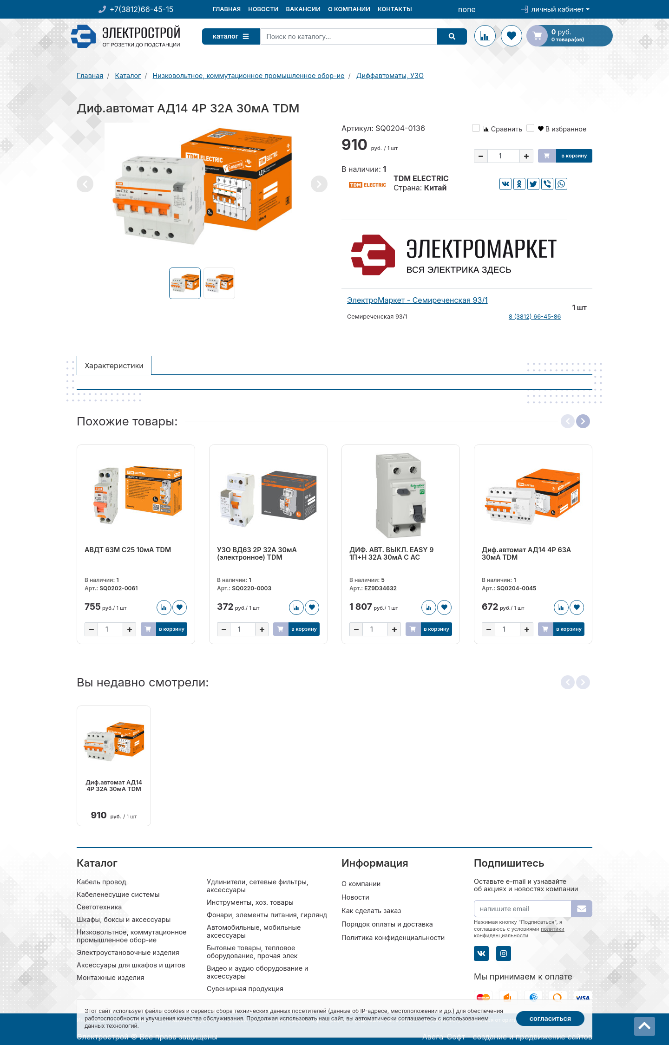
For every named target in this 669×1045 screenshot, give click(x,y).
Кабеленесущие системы (118, 893)
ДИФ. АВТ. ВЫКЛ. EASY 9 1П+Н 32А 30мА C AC (391, 553)
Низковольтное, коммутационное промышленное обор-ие (132, 935)
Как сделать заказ (371, 910)
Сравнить (503, 129)
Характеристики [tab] (114, 365)
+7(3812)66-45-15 (141, 9)
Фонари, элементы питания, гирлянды (269, 914)
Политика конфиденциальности (393, 936)
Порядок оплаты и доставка (387, 923)
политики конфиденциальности (519, 931)
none (467, 9)
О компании (349, 9)
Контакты (395, 9)
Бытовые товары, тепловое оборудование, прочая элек (252, 951)
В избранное (562, 129)
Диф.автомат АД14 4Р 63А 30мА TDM (526, 553)
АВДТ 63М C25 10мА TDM (128, 550)
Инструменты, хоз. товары (250, 901)
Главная (227, 9)
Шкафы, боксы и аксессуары (124, 918)
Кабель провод (101, 881)
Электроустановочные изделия (128, 951)
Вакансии (303, 9)
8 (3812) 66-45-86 (535, 316)
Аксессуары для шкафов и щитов (131, 964)
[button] (85, 184)
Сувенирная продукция (245, 988)
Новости (263, 9)
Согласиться (550, 1018)
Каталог (234, 36)
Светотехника (99, 906)
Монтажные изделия (110, 976)
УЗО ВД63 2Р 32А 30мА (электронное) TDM (257, 553)
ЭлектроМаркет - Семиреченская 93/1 (417, 300)
